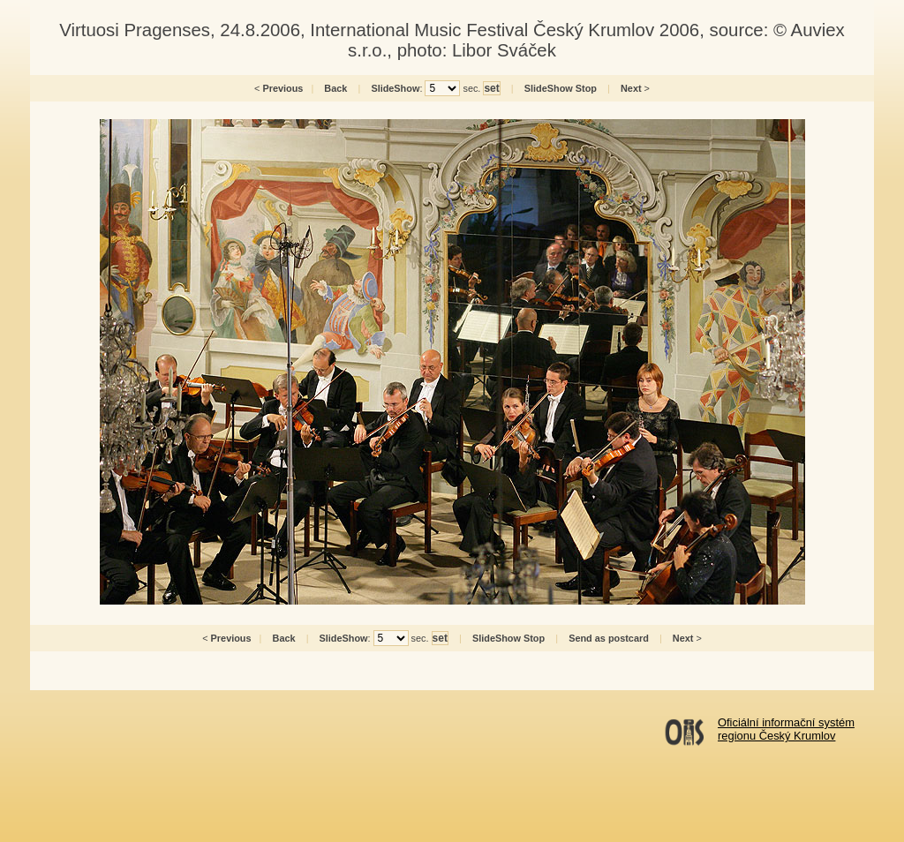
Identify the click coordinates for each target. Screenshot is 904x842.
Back (335, 88)
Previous (282, 88)
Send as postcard (609, 638)
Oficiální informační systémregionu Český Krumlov (786, 729)
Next (631, 88)
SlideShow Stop (560, 88)
